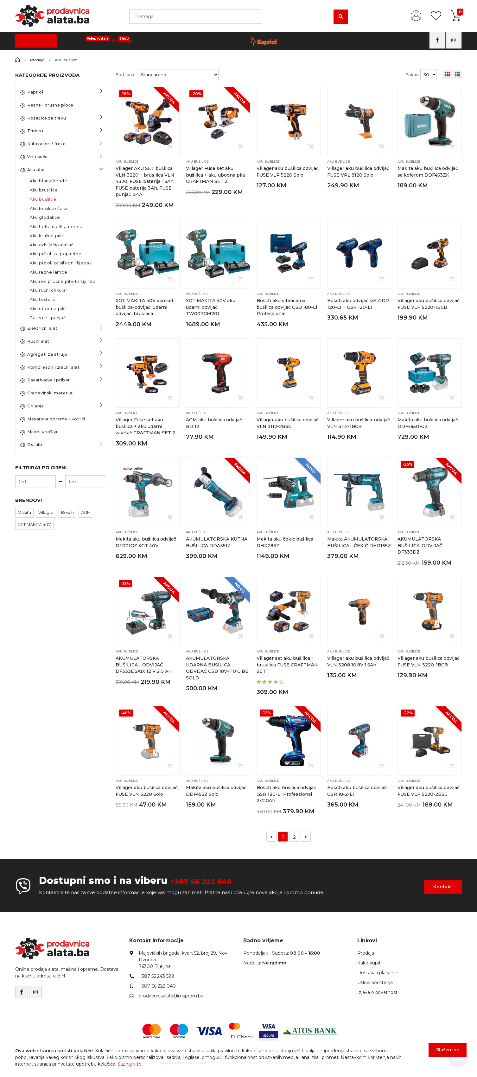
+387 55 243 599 (156, 974)
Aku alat (32, 169)
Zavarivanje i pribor (45, 380)
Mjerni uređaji (38, 431)
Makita (24, 512)
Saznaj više (130, 1064)
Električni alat (39, 328)
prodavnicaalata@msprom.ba (171, 994)
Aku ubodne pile (48, 308)
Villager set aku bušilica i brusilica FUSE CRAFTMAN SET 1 (288, 663)
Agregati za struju (43, 354)
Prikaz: (412, 74)
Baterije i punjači (48, 317)
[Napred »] (306, 835)
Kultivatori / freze (43, 143)
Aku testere (43, 299)
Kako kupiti (202, 40)
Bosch (67, 512)
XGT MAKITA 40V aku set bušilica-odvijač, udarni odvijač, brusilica (145, 306)
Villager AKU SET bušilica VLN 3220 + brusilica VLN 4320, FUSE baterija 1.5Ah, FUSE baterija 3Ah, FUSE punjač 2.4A (145, 181)
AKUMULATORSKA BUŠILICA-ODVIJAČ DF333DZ (421, 544)
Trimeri (31, 130)
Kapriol (31, 92)
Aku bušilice (70, 59)
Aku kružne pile (46, 235)
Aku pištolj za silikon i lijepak (61, 263)
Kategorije (37, 40)
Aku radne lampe (48, 272)
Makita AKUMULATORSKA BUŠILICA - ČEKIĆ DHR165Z (358, 544)
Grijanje (32, 406)
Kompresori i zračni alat (50, 367)
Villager (46, 512)
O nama (286, 40)
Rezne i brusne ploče (46, 105)
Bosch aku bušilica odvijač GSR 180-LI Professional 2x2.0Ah (286, 792)
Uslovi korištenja (375, 980)
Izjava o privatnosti (377, 990)
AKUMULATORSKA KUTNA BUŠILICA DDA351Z (208, 544)
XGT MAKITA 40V (34, 524)
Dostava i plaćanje (246, 40)
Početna (103, 40)
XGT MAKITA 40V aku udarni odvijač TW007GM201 (211, 306)
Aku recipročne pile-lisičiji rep (62, 281)
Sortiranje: (126, 74)
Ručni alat (34, 341)
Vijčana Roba (139, 38)
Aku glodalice (45, 217)
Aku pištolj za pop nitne (55, 253)
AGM (86, 512)
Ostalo (31, 444)
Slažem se (443, 1054)
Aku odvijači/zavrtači (52, 245)
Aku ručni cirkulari (49, 290)
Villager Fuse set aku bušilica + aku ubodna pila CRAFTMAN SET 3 (216, 174)
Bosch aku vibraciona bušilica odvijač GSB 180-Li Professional (287, 306)
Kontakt (313, 40)
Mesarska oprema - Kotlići (52, 419)
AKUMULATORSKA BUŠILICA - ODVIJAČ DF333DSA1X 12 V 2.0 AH (144, 663)
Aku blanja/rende (48, 180)
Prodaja (172, 38)
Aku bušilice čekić (49, 208)
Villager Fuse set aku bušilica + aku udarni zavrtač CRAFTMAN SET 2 (146, 425)
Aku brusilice (44, 190)
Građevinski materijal (47, 393)
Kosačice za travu (43, 118)
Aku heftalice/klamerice (56, 226)
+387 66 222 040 (211, 879)
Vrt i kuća (34, 156)
